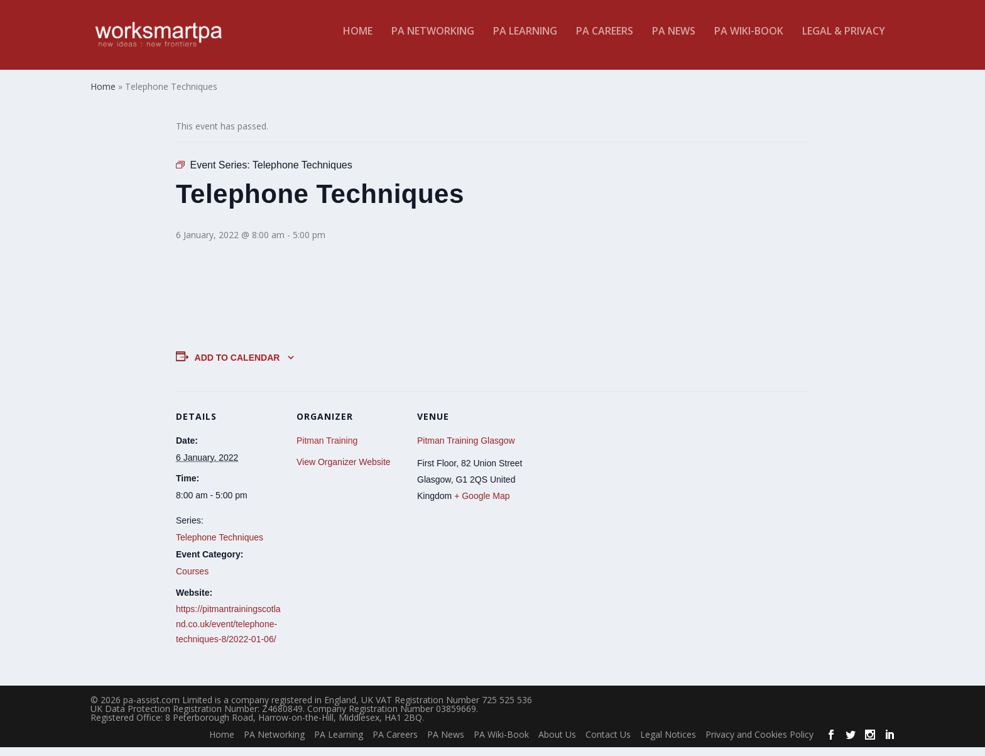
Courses (192, 579)
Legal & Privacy (843, 40)
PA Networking (432, 40)
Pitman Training (327, 449)
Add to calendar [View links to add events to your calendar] (237, 366)
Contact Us (608, 742)
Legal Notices (668, 742)
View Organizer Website (344, 470)
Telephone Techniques (219, 545)
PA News (673, 40)
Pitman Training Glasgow (466, 449)
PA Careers (604, 40)
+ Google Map (481, 504)
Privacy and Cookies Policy (759, 742)
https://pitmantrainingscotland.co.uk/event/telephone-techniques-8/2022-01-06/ (228, 633)
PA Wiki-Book (748, 40)
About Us (557, 742)
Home (358, 40)
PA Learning (525, 40)
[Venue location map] (604, 485)
